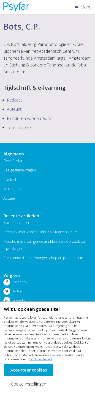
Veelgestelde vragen (19, 170)
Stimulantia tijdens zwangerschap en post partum (43, 257)
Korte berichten (16, 222)
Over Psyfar (12, 160)
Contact (9, 179)
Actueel (9, 198)
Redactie (15, 100)
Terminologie (19, 127)
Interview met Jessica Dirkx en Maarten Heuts (40, 231)
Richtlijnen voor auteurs (29, 118)
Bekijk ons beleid (40, 359)
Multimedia (12, 188)
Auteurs (14, 109)
